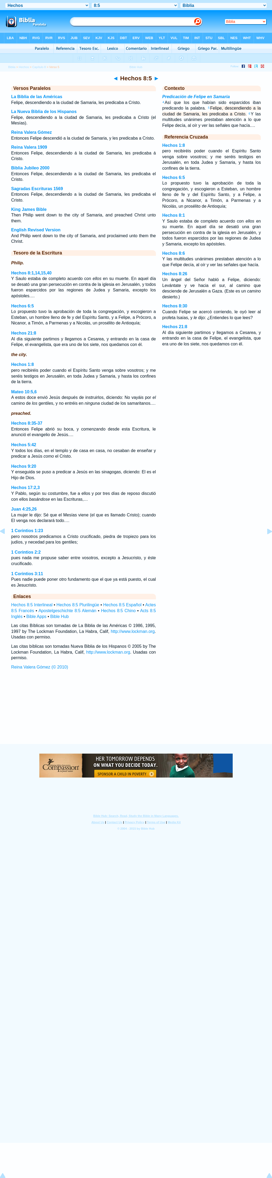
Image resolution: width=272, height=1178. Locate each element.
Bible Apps (36, 616)
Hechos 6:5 (22, 306)
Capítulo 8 (39, 67)
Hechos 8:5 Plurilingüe (78, 605)
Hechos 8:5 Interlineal (31, 605)
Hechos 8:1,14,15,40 (31, 273)
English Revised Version (36, 230)
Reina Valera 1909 (29, 147)
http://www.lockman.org (133, 631)
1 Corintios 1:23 (27, 530)
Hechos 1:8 (22, 364)
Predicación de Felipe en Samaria (196, 96)
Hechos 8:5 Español (122, 605)
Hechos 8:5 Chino (118, 610)
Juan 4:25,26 (24, 509)
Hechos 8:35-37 (26, 423)
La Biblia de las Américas (36, 96)
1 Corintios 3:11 (27, 573)
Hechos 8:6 (173, 253)
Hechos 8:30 (174, 306)
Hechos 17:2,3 (25, 487)
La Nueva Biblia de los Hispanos (43, 111)
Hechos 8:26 (174, 273)
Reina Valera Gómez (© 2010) (39, 667)
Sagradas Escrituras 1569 (37, 188)
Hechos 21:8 (23, 333)
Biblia (11, 67)
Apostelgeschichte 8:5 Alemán (67, 610)
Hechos (24, 67)
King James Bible (28, 209)
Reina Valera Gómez (31, 132)
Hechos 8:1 (173, 215)
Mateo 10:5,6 (24, 392)
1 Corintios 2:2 (26, 552)
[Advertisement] (136, 711)
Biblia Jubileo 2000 (30, 168)
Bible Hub (59, 616)
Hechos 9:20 (23, 466)
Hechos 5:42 (23, 444)
